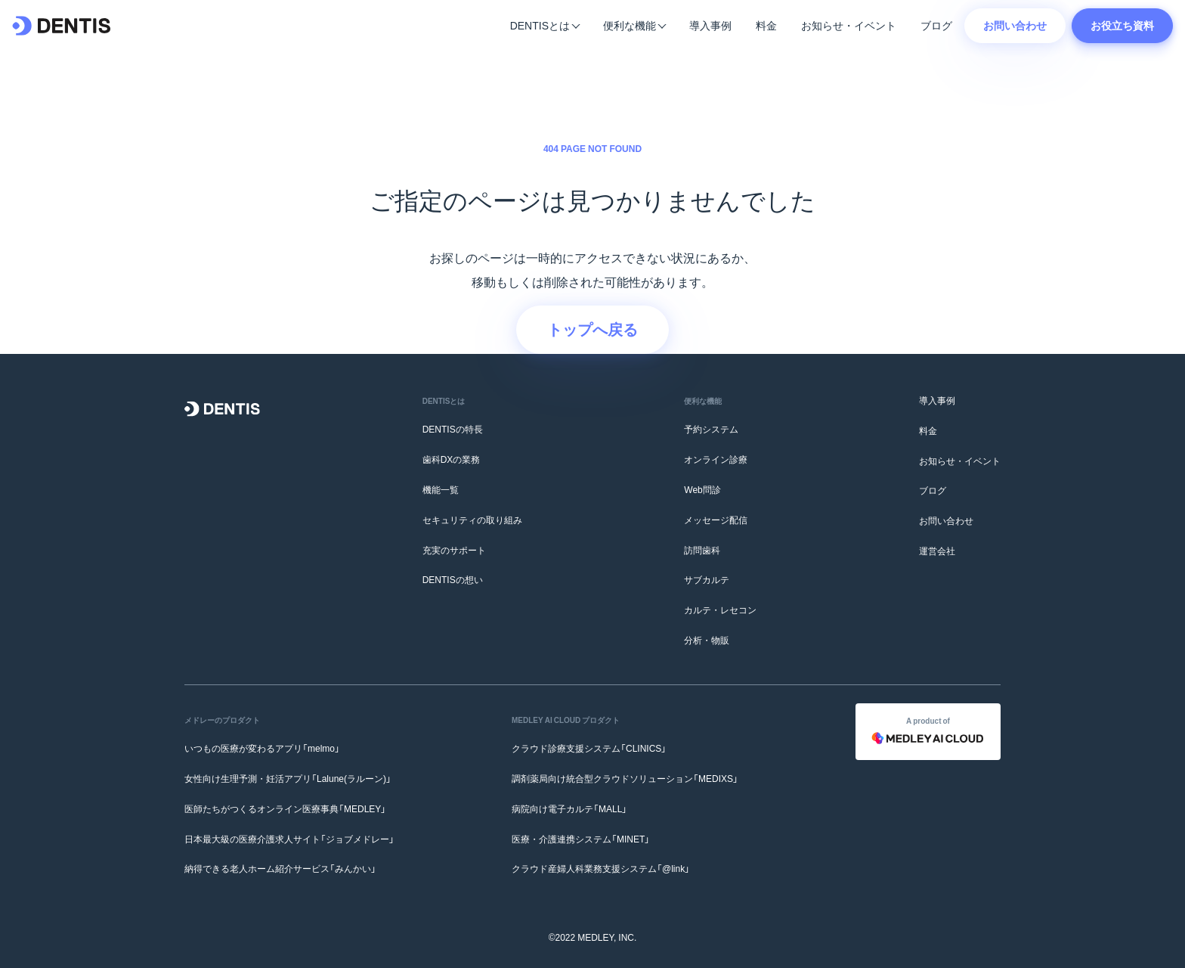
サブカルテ (706, 579)
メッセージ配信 (715, 519)
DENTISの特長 (452, 429)
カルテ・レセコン (720, 609)
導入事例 (710, 25)
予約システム (711, 429)
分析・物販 (706, 640)
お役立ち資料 (1122, 25)
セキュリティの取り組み (472, 519)
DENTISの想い (452, 579)
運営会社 (937, 550)
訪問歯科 (702, 550)
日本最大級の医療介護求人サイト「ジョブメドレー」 (289, 838)
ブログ (936, 25)
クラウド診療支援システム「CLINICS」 (589, 748)
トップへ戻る (592, 329)
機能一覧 (440, 489)
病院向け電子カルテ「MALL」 (569, 808)
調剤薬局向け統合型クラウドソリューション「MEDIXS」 (625, 778)
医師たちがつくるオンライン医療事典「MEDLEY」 (285, 808)
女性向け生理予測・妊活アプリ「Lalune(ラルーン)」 (287, 778)
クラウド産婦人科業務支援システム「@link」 (601, 868)
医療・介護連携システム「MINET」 (581, 838)
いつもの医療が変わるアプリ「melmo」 (262, 748)
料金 (766, 25)
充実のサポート (454, 550)
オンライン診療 (715, 459)
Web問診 (702, 489)
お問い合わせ (1015, 25)
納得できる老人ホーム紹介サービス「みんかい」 (280, 868)
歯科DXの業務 (451, 459)
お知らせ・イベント (848, 25)
